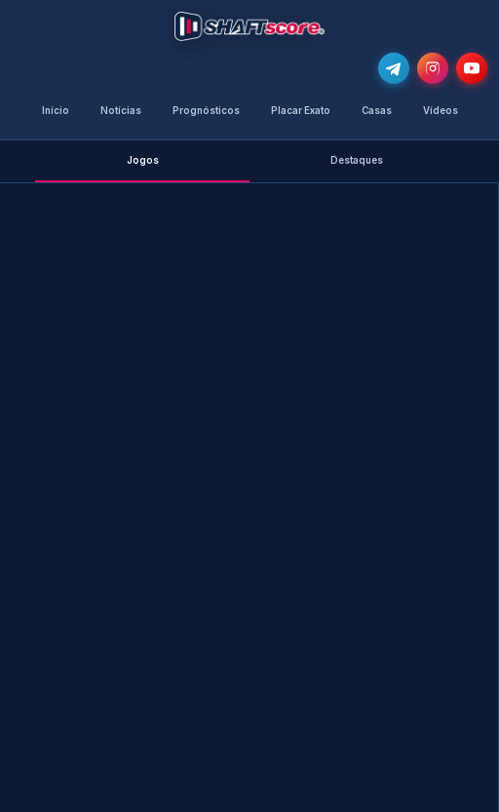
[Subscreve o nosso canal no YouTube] (471, 68)
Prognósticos (206, 110)
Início (55, 110)
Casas (377, 110)
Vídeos (440, 110)
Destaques (356, 160)
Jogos (143, 160)
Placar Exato (300, 110)
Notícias (120, 110)
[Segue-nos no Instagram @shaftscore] (432, 68)
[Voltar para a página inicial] (249, 26)
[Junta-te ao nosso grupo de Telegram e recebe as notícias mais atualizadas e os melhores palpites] (393, 68)
